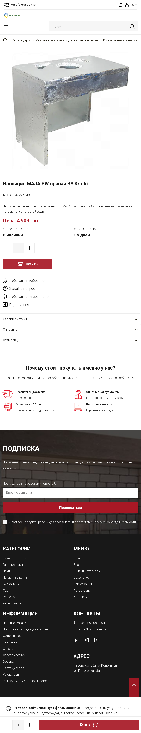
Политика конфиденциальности (114, 522)
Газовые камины (15, 565)
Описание (10, 329)
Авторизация (83, 590)
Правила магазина (16, 623)
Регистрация (83, 584)
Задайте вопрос (22, 288)
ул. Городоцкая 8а (87, 671)
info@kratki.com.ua (92, 629)
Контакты (80, 597)
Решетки (9, 597)
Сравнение (81, 577)
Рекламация (11, 674)
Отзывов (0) (12, 340)
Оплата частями (14, 655)
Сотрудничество (15, 636)
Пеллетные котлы (15, 577)
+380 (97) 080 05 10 (93, 623)
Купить (32, 264)
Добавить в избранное (27, 280)
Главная (5, 40)
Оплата (8, 649)
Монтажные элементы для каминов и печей (67, 40)
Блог (77, 565)
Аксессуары (21, 40)
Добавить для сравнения (29, 296)
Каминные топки (14, 558)
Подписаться (70, 508)
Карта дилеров (13, 668)
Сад (5, 590)
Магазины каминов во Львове (25, 681)
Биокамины (11, 584)
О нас (78, 558)
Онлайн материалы (87, 571)
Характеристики (15, 319)
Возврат (9, 661)
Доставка (10, 642)
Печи (6, 571)
